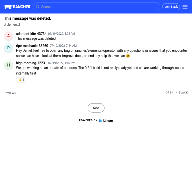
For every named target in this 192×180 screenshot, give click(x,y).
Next (96, 108)
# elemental (12, 24)
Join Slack (171, 6)
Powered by (96, 120)
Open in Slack (177, 92)
